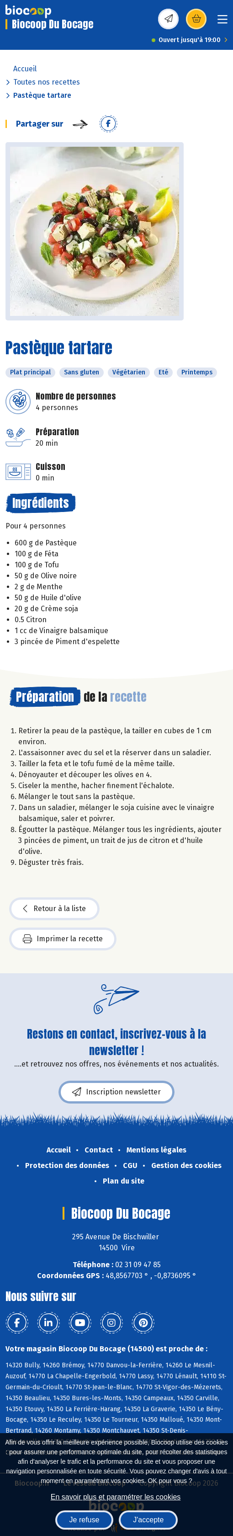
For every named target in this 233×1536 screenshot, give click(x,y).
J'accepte (148, 1520)
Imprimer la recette (63, 939)
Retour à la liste (54, 908)
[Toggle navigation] (222, 22)
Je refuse (84, 1520)
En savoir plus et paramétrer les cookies (116, 1497)
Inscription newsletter (116, 1092)
